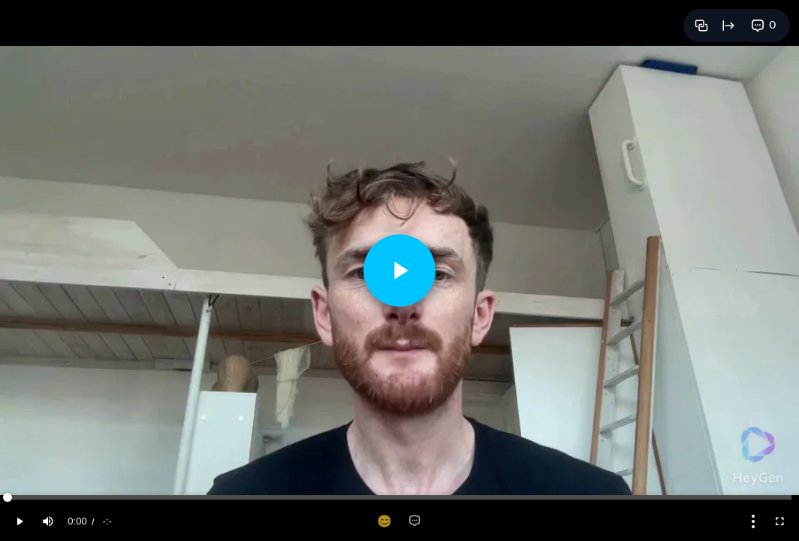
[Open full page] (728, 26)
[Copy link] (701, 26)
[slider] (399, 497)
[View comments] (763, 26)
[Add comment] (415, 521)
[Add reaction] (384, 521)
